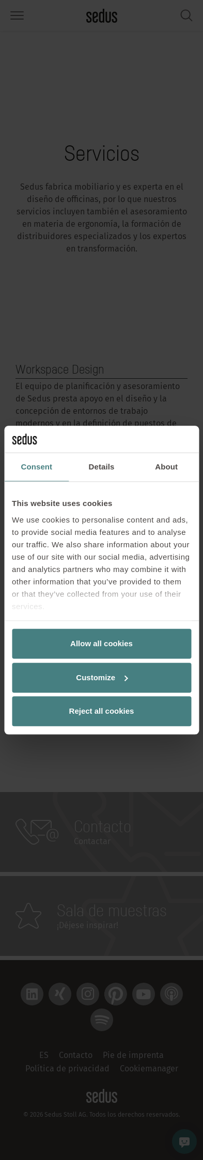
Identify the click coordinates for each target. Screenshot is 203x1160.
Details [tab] (102, 466)
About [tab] (166, 466)
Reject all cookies (101, 711)
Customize (102, 677)
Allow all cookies (101, 643)
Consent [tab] (36, 466)
